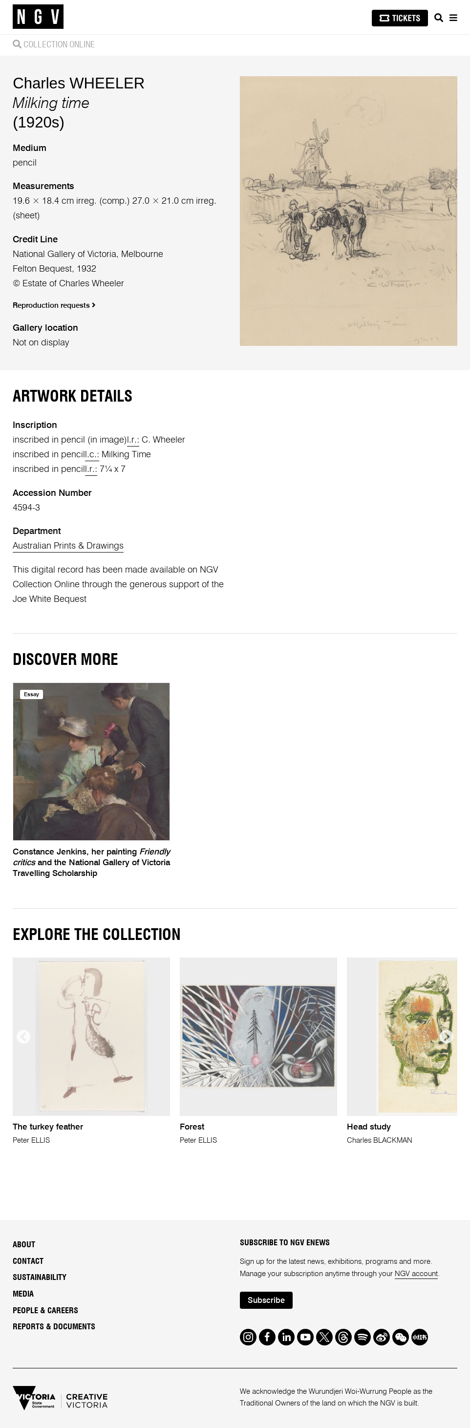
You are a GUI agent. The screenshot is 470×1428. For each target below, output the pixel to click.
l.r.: (133, 440)
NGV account (416, 1274)
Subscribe (266, 1301)
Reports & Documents (54, 1327)
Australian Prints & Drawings (68, 546)
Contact (28, 1261)
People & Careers (45, 1311)
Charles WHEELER (79, 83)
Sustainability (39, 1277)
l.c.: (92, 454)
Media (23, 1294)
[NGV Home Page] (38, 17)
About (24, 1245)
